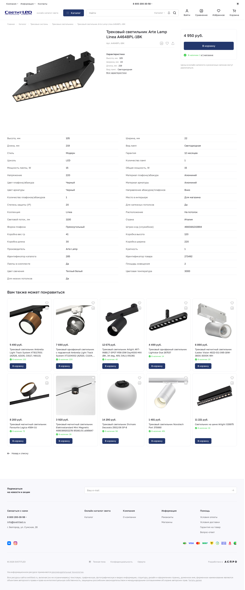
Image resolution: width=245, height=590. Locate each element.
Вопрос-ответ (207, 532)
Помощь (205, 510)
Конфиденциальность (121, 561)
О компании (129, 517)
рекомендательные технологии (67, 572)
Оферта (141, 561)
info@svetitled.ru (16, 522)
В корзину (208, 45)
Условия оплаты (208, 517)
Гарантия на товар (210, 527)
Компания (129, 510)
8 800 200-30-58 (142, 3)
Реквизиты (167, 517)
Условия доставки (210, 522)
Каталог (88, 517)
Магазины (167, 522)
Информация (169, 510)
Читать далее (195, 580)
